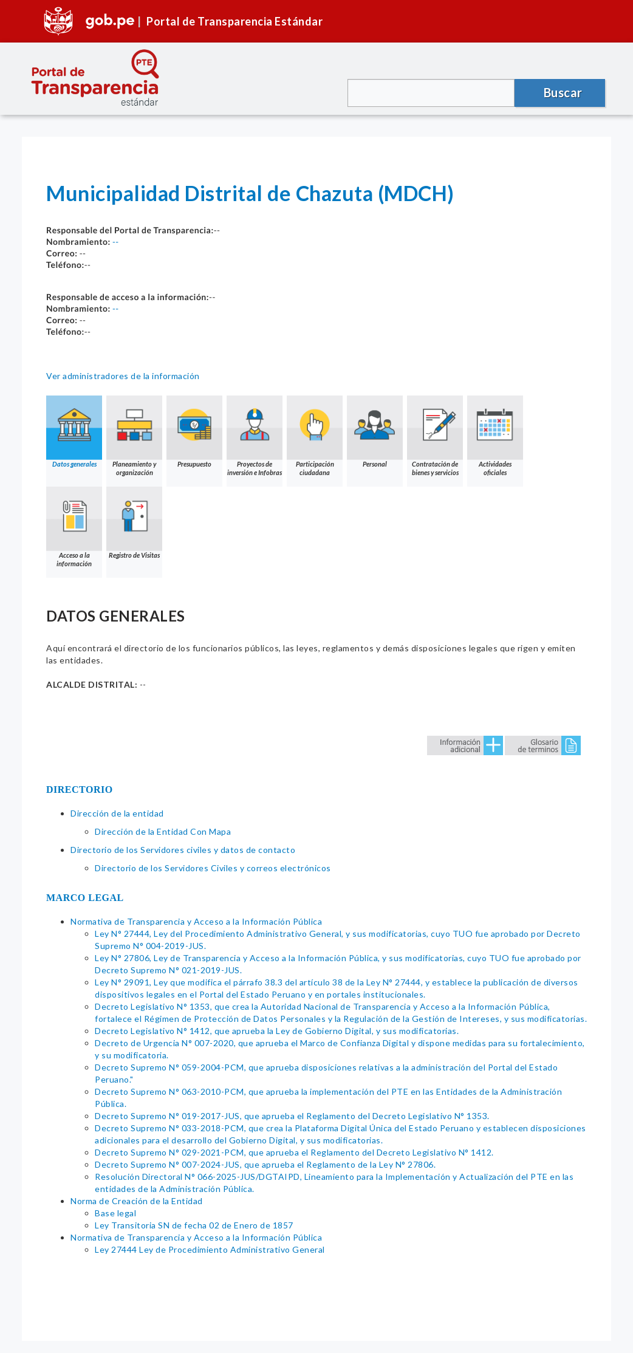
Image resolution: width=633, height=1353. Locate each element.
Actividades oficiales (495, 436)
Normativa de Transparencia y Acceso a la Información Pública (196, 921)
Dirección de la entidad (117, 813)
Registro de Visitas (134, 523)
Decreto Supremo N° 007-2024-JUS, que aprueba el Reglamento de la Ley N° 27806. (265, 1164)
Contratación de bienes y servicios (435, 436)
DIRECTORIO (79, 789)
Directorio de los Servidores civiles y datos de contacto (182, 849)
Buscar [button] (563, 92)
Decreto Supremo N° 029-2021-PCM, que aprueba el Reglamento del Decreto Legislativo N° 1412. (294, 1152)
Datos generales (74, 432)
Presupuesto (194, 432)
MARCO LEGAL (85, 897)
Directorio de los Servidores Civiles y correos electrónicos (213, 868)
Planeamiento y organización (134, 436)
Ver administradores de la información (123, 376)
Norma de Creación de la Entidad (136, 1201)
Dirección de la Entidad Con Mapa (163, 831)
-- (115, 241)
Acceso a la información (74, 527)
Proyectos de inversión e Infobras (254, 436)
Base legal (115, 1213)
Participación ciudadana (315, 436)
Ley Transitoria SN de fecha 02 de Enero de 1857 (194, 1225)
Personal (375, 432)
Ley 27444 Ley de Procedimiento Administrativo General (211, 1249)
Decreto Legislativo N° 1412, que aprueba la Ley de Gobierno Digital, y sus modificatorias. (277, 1031)
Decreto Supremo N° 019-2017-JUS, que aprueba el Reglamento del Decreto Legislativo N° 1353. (292, 1116)
